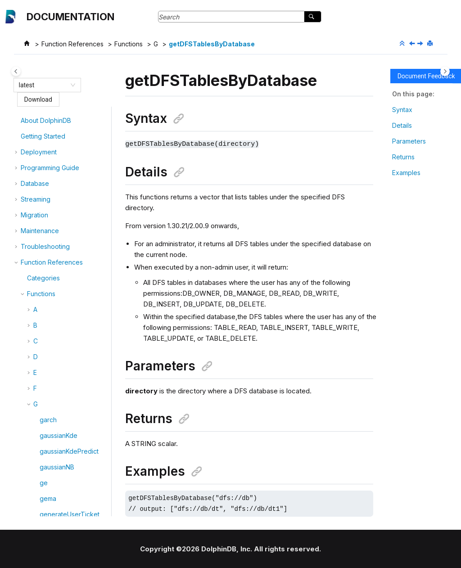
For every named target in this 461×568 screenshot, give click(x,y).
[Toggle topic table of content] (445, 71)
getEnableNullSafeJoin (73, 291)
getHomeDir (57, 505)
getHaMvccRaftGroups (73, 474)
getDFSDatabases (66, 131)
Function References (72, 44)
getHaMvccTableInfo (71, 490)
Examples (406, 172)
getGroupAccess (65, 354)
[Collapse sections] (403, 44)
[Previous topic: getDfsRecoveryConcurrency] (413, 44)
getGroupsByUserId (69, 442)
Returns (403, 157)
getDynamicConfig (67, 275)
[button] (36, 115)
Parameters (409, 141)
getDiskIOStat (60, 260)
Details (402, 125)
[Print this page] (431, 44)
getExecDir (56, 323)
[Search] (312, 17)
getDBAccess (60, 115)
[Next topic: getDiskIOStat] (421, 44)
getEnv (50, 307)
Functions (128, 44)
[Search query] (239, 17)
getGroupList (58, 398)
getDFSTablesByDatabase (212, 44)
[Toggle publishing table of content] (16, 71)
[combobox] (43, 85)
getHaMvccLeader (67, 458)
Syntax (402, 109)
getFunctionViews (66, 339)
